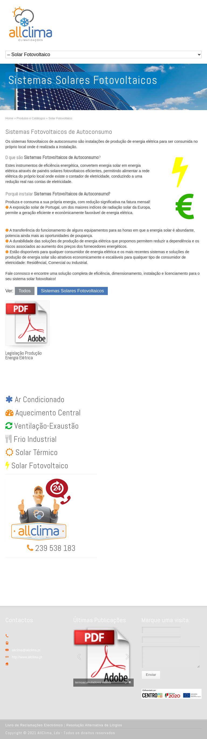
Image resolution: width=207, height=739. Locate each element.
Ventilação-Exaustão (45, 426)
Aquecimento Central (47, 413)
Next (128, 657)
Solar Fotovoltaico (38, 465)
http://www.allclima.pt (27, 657)
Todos (25, 290)
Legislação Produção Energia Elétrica (23, 355)
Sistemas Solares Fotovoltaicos (72, 290)
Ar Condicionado (38, 399)
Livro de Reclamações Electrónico (34, 725)
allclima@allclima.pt (26, 650)
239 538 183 (54, 548)
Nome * (188, 630)
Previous (78, 657)
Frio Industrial (34, 439)
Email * (188, 640)
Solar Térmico (35, 452)
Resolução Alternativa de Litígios (94, 725)
